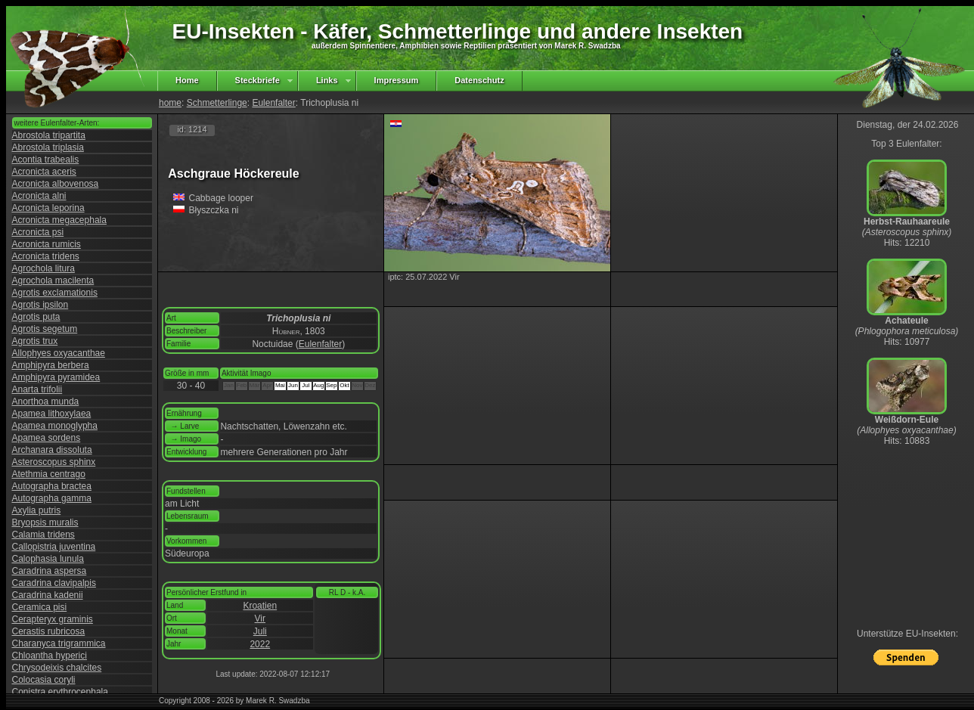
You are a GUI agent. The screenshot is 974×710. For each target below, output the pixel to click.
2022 (260, 644)
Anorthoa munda (45, 401)
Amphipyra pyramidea (56, 377)
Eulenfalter (273, 103)
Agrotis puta (36, 317)
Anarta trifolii (37, 389)
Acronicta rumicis (46, 244)
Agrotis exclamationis (55, 292)
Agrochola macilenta (53, 280)
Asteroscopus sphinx (54, 462)
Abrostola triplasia (48, 147)
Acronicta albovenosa (55, 183)
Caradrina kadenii (47, 595)
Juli (260, 631)
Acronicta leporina (48, 208)
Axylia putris (36, 510)
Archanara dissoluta (52, 450)
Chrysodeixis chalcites (57, 667)
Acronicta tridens (45, 256)
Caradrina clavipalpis (54, 583)
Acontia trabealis (45, 159)
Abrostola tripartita (48, 135)
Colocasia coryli (44, 679)
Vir (260, 618)
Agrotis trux (35, 341)
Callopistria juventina (54, 546)
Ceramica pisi (39, 607)
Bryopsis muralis (45, 522)
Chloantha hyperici (49, 655)
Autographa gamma (52, 498)
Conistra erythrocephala (60, 692)
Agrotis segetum (45, 329)
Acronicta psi (38, 232)
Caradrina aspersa (49, 571)
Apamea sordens (46, 438)
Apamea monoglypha (55, 425)
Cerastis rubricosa (48, 631)
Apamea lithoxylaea (52, 413)
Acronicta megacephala (59, 220)
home (170, 103)
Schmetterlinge (217, 103)
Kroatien (260, 605)
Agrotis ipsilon (40, 304)
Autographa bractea (52, 486)
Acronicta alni (39, 196)
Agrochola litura (43, 268)
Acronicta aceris (44, 171)
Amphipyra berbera (50, 365)
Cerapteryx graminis (52, 619)
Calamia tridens (43, 534)
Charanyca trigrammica (59, 643)
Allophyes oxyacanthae (58, 353)
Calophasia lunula (48, 558)
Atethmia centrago (48, 474)
